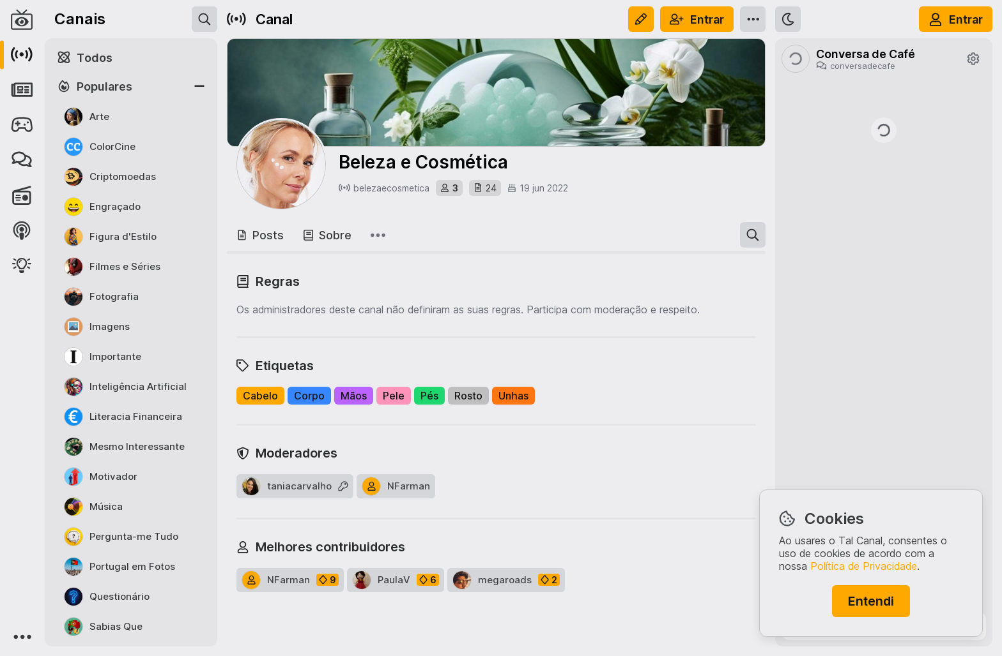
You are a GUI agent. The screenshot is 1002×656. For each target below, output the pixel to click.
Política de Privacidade (863, 566)
